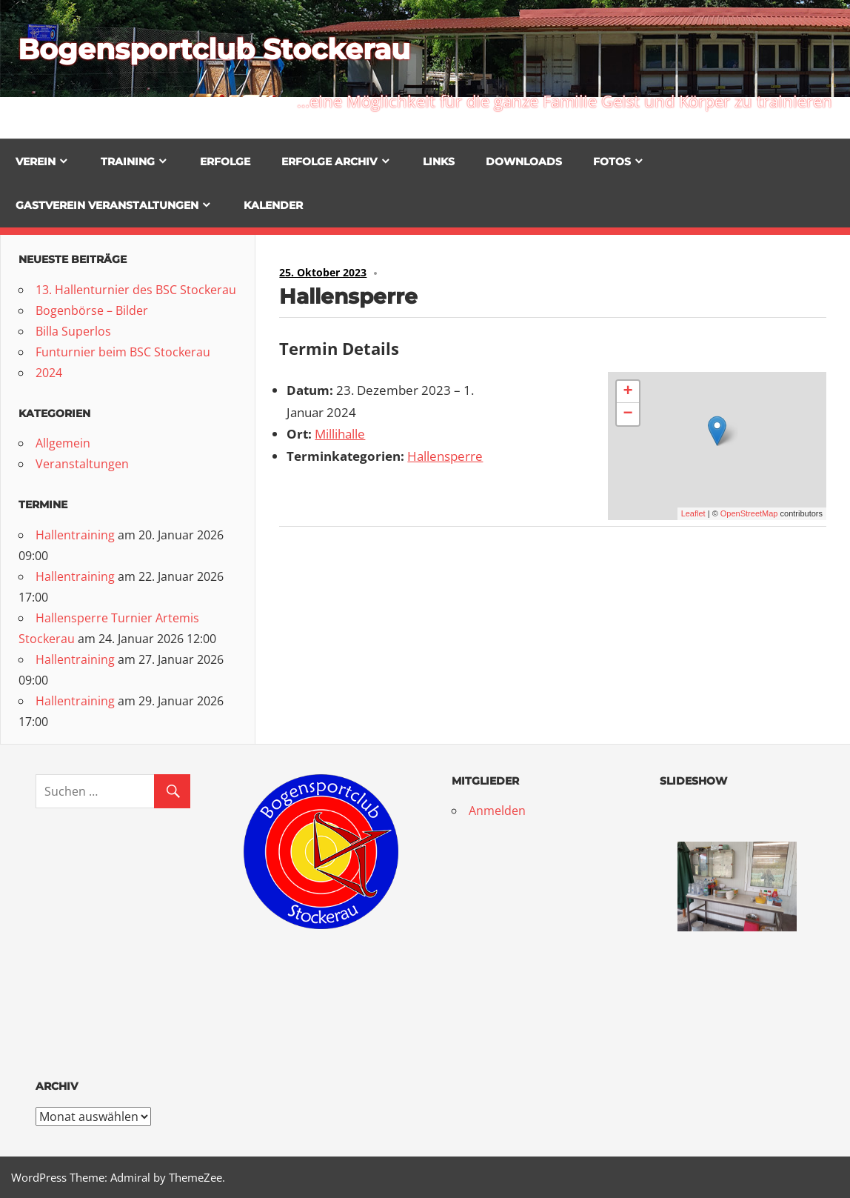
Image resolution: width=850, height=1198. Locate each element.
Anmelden (497, 810)
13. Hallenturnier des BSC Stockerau (136, 290)
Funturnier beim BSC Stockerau (123, 352)
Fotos (612, 161)
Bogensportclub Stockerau (224, 48)
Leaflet (693, 513)
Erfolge (225, 161)
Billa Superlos (73, 331)
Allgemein (63, 443)
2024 (49, 373)
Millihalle (340, 433)
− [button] (627, 414)
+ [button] (627, 392)
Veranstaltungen (82, 464)
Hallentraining (75, 535)
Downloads (524, 161)
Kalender (273, 205)
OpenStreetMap (749, 513)
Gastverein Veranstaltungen (107, 205)
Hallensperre (445, 456)
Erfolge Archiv (329, 161)
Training (128, 161)
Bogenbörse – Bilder (92, 310)
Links (439, 161)
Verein (36, 161)
